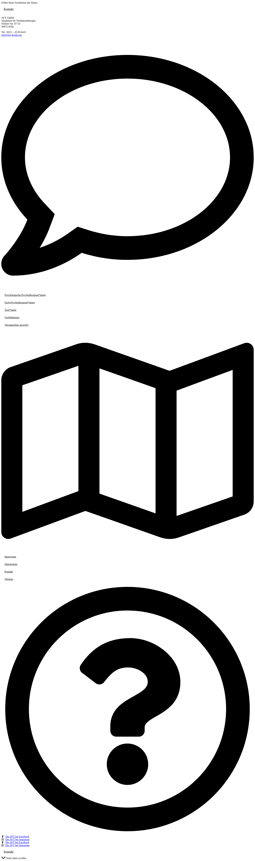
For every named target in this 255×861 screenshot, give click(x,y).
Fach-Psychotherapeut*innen (20, 302)
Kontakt (8, 9)
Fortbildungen (12, 317)
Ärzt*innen (10, 310)
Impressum (10, 556)
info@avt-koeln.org (11, 35)
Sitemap (9, 579)
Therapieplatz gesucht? (17, 325)
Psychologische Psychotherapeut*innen (25, 295)
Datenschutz (11, 564)
